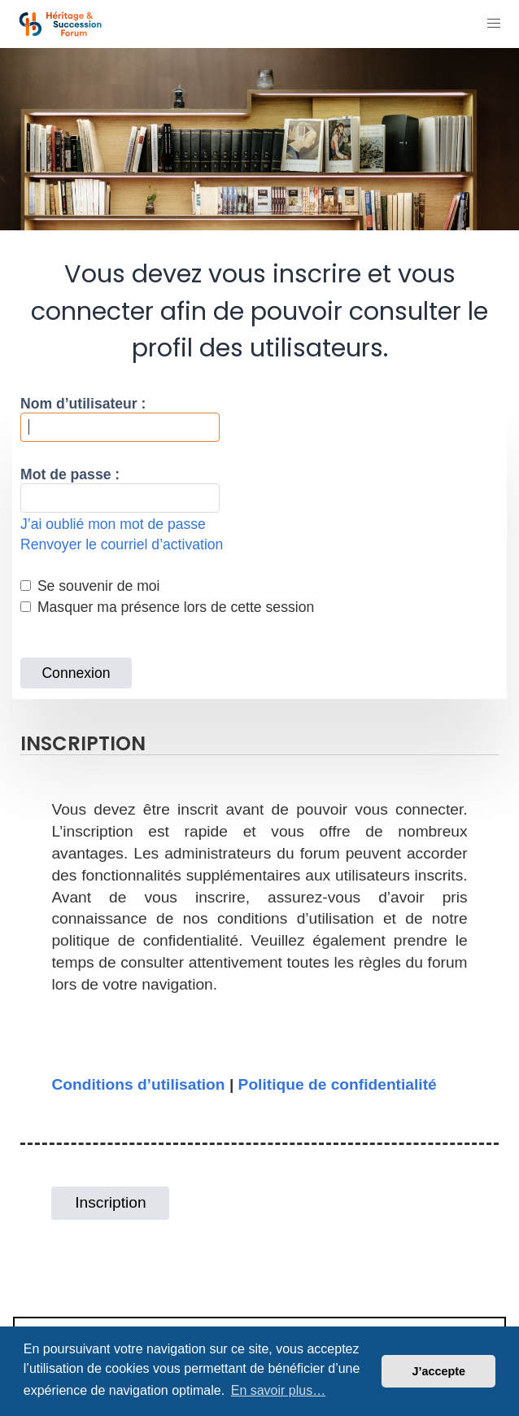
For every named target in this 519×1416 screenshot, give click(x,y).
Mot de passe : (70, 474)
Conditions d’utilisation (138, 1084)
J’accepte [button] (438, 1371)
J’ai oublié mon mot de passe (113, 524)
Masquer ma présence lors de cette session (167, 607)
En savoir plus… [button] (278, 1390)
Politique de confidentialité (337, 1084)
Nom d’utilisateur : (83, 404)
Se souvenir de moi (90, 586)
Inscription (110, 1202)
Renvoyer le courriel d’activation (121, 544)
